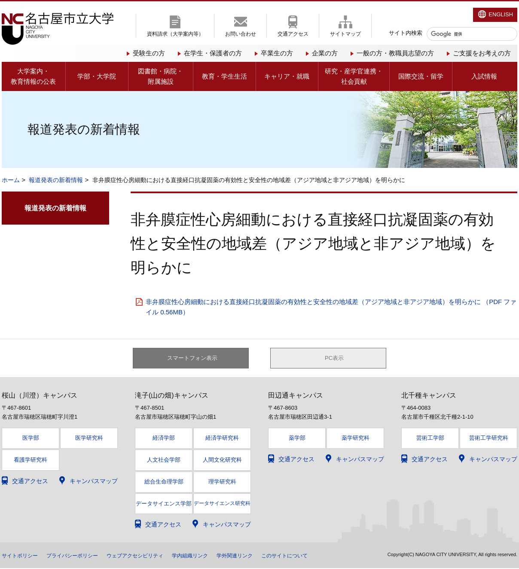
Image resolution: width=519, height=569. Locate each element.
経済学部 (164, 439)
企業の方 (325, 53)
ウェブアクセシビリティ (154, 556)
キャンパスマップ (94, 482)
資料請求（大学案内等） (175, 34)
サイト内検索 (405, 33)
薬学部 (297, 439)
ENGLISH (500, 14)
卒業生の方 (277, 53)
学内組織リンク (217, 556)
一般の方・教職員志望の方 (395, 53)
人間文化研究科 (222, 461)
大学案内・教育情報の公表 (33, 76)
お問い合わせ (240, 34)
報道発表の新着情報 (56, 179)
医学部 (30, 439)
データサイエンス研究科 (222, 504)
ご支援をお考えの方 (482, 53)
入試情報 (484, 76)
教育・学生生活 (224, 76)
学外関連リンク (268, 556)
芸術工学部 (430, 439)
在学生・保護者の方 (213, 53)
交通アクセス (293, 34)
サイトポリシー (23, 556)
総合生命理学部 (163, 483)
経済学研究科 (222, 439)
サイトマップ (345, 34)
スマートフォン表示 (195, 358)
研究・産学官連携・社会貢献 (354, 76)
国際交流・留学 (420, 76)
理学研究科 (222, 483)
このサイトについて (324, 556)
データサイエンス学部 (164, 505)
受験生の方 (149, 53)
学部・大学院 (96, 76)
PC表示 (334, 358)
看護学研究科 (30, 461)
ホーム (11, 179)
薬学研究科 (355, 439)
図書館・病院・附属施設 (160, 76)
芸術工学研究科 (488, 439)
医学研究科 (89, 439)
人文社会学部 (163, 461)
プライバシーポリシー (82, 556)
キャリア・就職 (286, 76)
